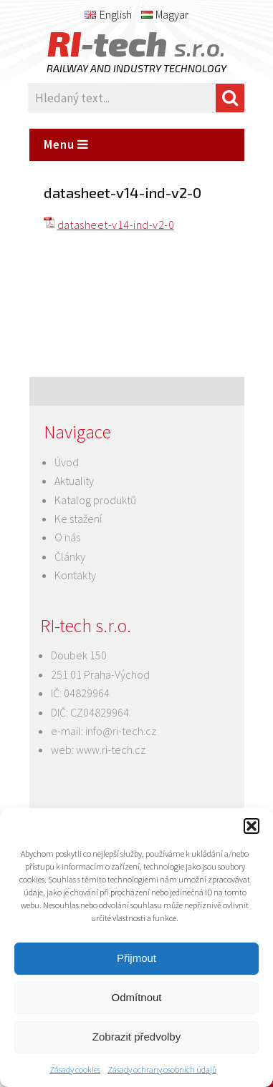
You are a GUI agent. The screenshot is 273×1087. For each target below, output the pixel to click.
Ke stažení (78, 518)
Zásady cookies (74, 1069)
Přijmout (136, 958)
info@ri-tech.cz (120, 731)
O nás (67, 537)
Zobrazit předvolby (136, 1037)
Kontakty (75, 575)
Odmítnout (136, 997)
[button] (251, 826)
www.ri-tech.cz (110, 749)
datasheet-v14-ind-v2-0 (116, 224)
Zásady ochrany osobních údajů (161, 1069)
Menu (66, 144)
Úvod (66, 462)
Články (69, 556)
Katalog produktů (95, 500)
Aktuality (74, 480)
